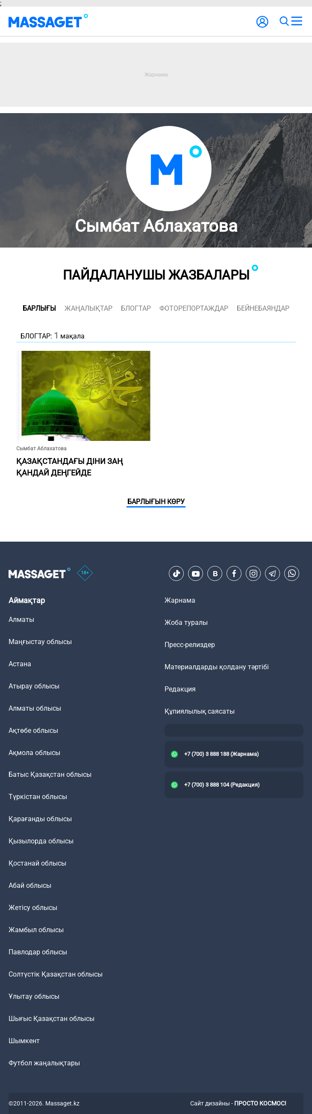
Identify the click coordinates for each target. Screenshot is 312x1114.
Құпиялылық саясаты (200, 711)
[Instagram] (253, 573)
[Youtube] (195, 573)
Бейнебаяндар (263, 308)
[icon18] (85, 574)
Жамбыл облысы (36, 930)
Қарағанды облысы (40, 819)
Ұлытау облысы (34, 996)
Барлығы (39, 308)
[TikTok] (176, 573)
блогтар (136, 308)
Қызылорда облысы (41, 841)
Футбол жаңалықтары (44, 1063)
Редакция (180, 689)
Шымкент (24, 1041)
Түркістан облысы (38, 797)
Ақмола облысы (34, 753)
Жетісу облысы (33, 908)
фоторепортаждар (193, 308)
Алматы (21, 619)
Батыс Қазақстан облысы (50, 774)
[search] (284, 21)
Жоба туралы (186, 622)
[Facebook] (234, 573)
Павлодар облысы (38, 952)
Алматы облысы (35, 708)
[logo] (48, 21)
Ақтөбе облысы (33, 730)
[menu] (296, 21)
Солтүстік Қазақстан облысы (56, 974)
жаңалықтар (88, 308)
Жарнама (180, 600)
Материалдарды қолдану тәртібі (217, 667)
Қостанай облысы (37, 863)
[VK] (215, 573)
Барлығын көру (156, 502)
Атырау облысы (34, 686)
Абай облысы (30, 885)
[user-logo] (262, 26)
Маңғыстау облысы (40, 642)
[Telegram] (272, 573)
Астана (20, 664)
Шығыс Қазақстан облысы (51, 1019)
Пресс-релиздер (190, 645)
